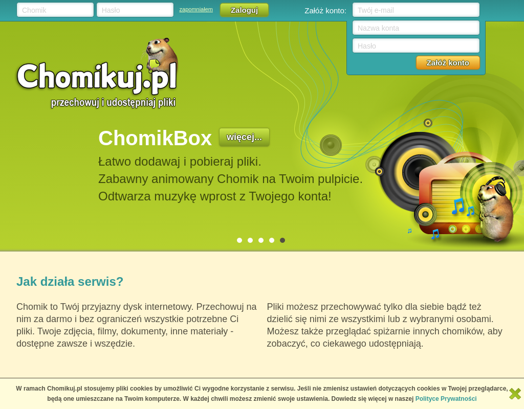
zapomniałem (196, 9)
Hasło (111, 10)
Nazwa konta (378, 28)
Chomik (34, 10)
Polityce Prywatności (446, 398)
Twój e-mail (376, 10)
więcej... (244, 137)
